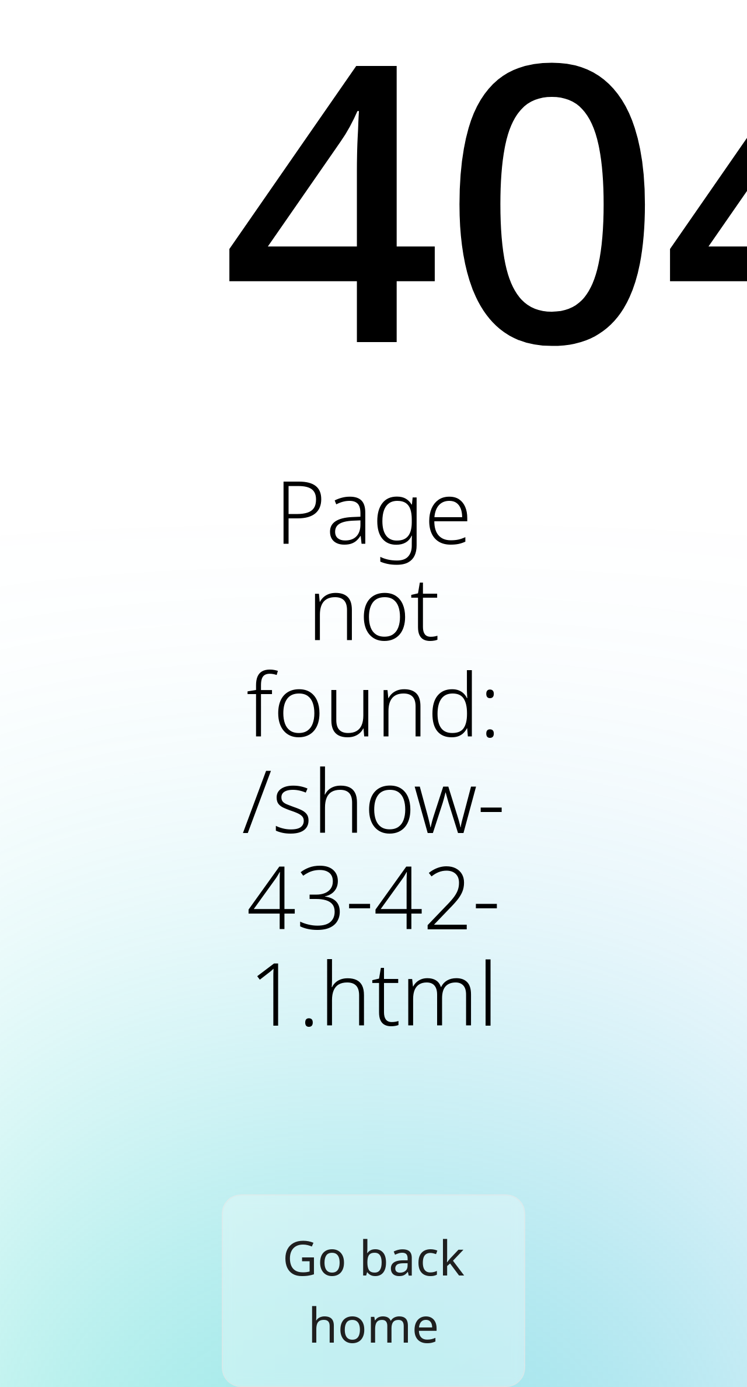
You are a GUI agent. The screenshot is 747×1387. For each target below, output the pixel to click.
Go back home (373, 1290)
